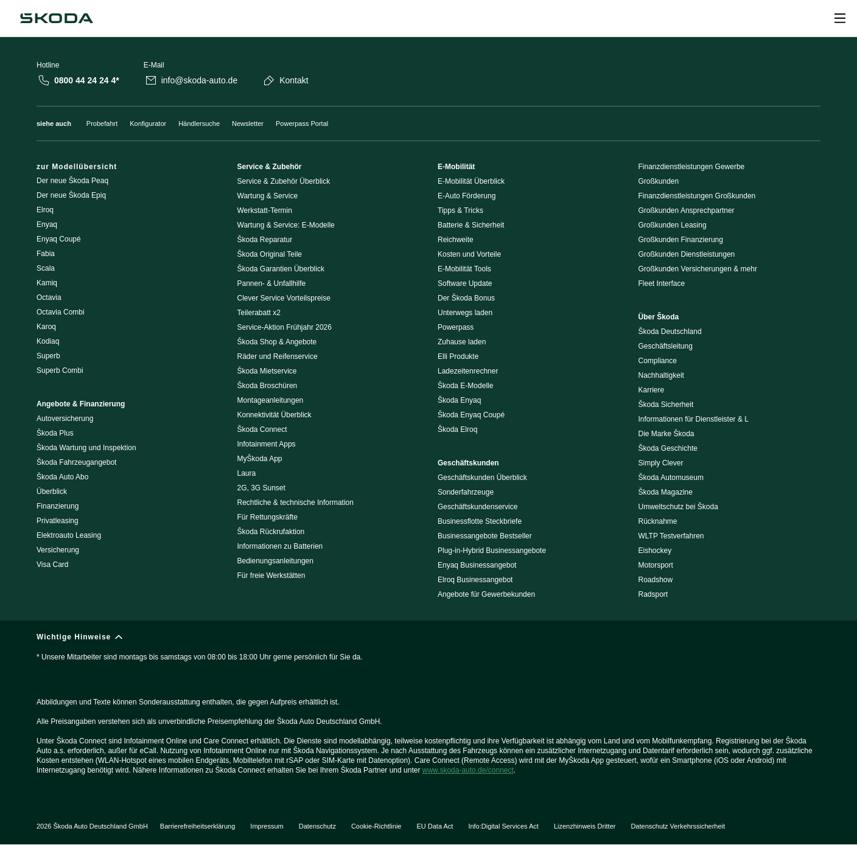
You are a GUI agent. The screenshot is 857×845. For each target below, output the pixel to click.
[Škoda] (56, 18)
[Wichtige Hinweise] (428, 709)
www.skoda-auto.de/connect (468, 770)
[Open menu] (840, 18)
